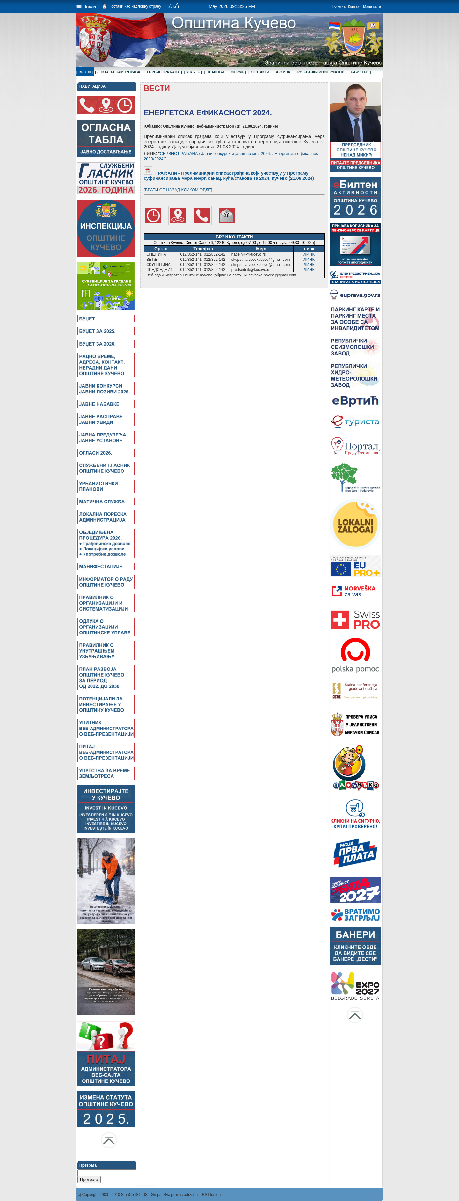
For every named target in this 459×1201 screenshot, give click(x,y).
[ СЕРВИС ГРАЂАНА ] (163, 72)
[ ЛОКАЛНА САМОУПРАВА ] (118, 72)
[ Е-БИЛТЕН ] (360, 72)
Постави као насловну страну (135, 6)
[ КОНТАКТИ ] (259, 72)
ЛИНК (309, 254)
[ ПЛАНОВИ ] (215, 72)
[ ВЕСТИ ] (84, 72)
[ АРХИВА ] (282, 72)
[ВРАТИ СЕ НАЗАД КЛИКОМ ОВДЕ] (178, 189)
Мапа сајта (372, 6)
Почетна (339, 6)
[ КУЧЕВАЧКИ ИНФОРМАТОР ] (320, 72)
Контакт (354, 6)
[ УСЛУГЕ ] (193, 72)
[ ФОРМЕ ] (237, 72)
